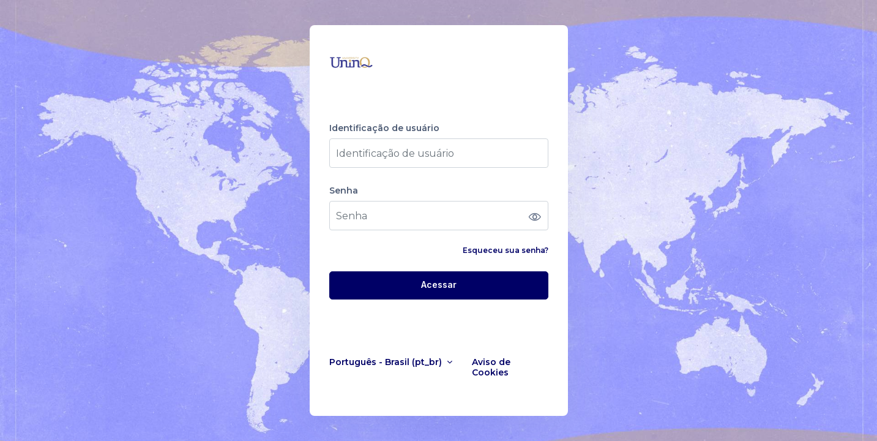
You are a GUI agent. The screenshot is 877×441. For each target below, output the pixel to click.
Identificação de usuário (384, 128)
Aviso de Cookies (491, 367)
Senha (343, 191)
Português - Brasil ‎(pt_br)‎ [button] (386, 362)
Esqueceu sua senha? (505, 250)
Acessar (439, 284)
